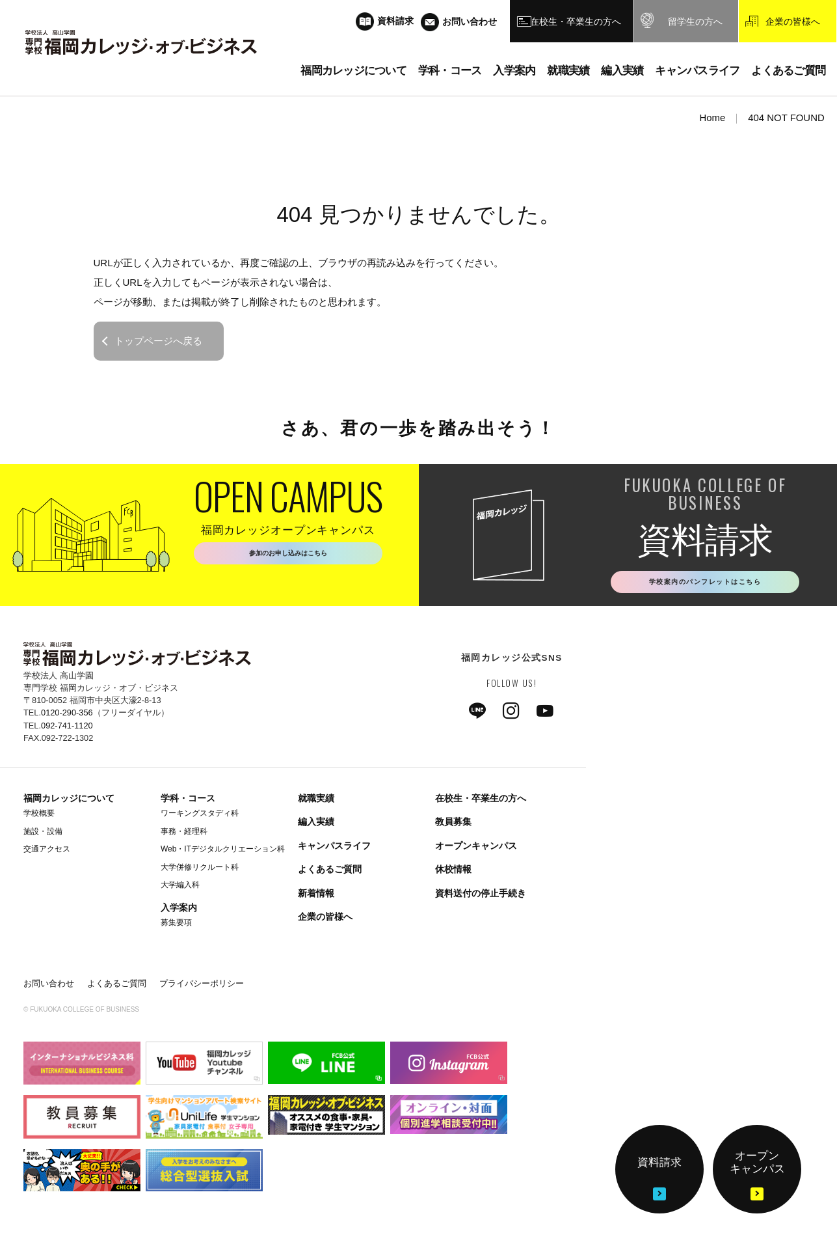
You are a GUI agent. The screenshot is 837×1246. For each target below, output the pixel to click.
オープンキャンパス (476, 849)
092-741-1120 (67, 729)
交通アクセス (46, 852)
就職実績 (316, 801)
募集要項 (176, 925)
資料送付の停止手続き (480, 896)
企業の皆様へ (325, 920)
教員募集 (453, 825)
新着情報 (316, 896)
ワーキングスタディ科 (200, 816)
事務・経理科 (184, 834)
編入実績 (316, 825)
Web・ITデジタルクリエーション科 (223, 852)
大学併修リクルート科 (200, 870)
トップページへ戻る (158, 340)
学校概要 (39, 816)
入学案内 (179, 911)
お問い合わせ (48, 986)
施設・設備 (42, 834)
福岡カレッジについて (68, 801)
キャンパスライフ (334, 849)
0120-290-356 (67, 716)
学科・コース (188, 801)
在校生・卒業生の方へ (480, 801)
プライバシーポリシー (201, 986)
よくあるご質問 (330, 872)
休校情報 (453, 872)
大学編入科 (180, 888)
